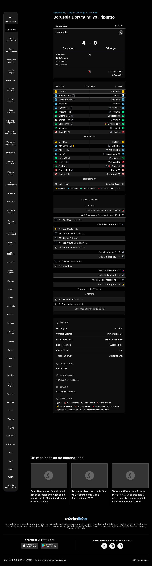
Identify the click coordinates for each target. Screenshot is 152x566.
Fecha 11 (119, 26)
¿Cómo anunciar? (140, 560)
